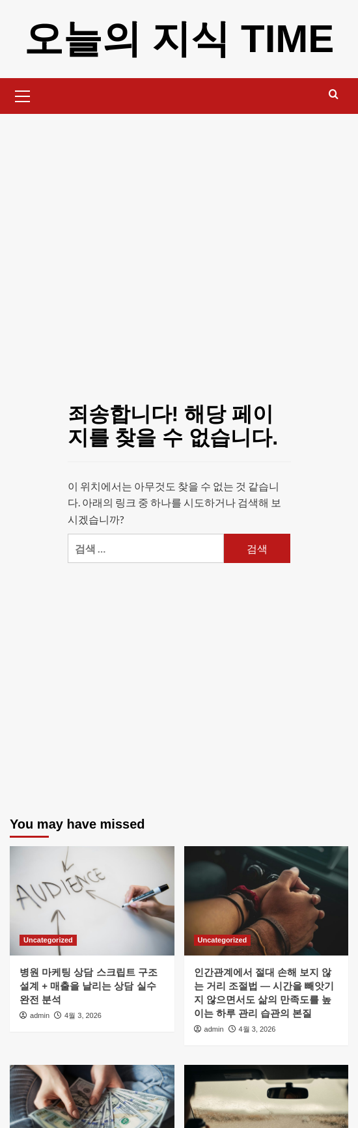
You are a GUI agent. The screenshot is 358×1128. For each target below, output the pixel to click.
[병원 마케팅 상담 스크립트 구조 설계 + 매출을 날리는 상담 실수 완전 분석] (92, 901)
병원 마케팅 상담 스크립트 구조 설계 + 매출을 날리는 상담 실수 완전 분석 (89, 986)
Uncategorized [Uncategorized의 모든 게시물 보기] (48, 940)
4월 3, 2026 (83, 1015)
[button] (23, 94)
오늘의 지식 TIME (179, 39)
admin (39, 1015)
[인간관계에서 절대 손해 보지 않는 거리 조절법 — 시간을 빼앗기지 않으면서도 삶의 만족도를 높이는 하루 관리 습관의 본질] (266, 901)
